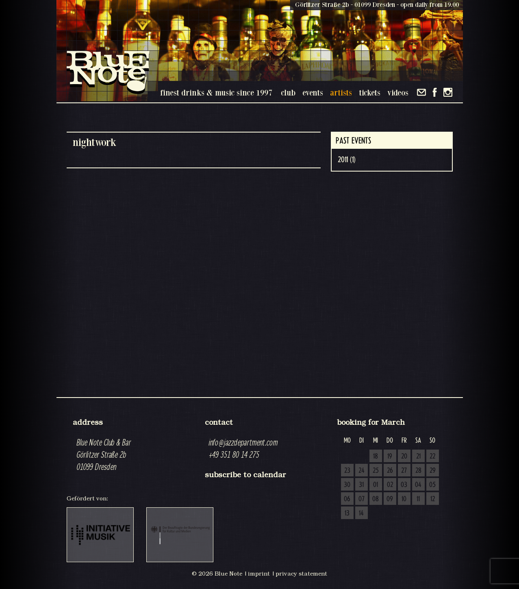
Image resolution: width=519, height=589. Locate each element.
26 (390, 470)
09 (390, 499)
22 (432, 456)
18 (375, 456)
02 (390, 485)
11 (418, 499)
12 (432, 499)
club (288, 92)
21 (418, 456)
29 (433, 470)
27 (404, 470)
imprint (259, 573)
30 (347, 485)
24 (361, 470)
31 (361, 485)
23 (347, 470)
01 (375, 485)
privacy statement (301, 573)
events (312, 92)
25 (376, 470)
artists (341, 92)
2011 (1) (347, 160)
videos (397, 92)
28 (418, 470)
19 (389, 456)
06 (347, 499)
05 (432, 485)
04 (418, 485)
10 (404, 499)
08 (375, 499)
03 (404, 485)
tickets (369, 92)
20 (404, 456)
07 (361, 499)
